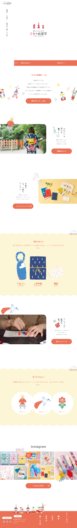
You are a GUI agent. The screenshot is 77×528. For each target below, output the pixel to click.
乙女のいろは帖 (7, 31)
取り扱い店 (7, 23)
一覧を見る (60, 63)
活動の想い (7, 10)
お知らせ (7, 17)
